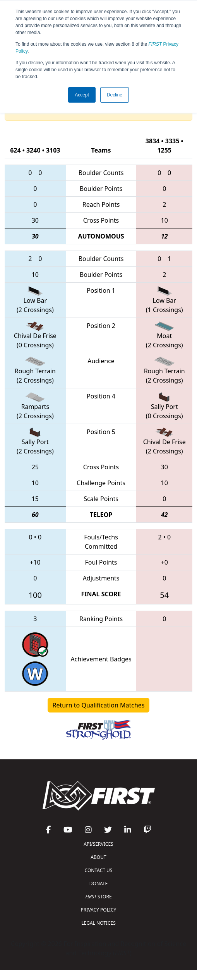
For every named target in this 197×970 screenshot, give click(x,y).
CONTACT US (99, 870)
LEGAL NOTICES (98, 923)
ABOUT (98, 857)
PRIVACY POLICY (98, 909)
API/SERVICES (98, 844)
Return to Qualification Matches (99, 705)
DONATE (98, 883)
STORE (98, 896)
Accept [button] (82, 95)
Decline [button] (114, 95)
